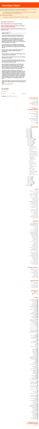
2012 (29, 131)
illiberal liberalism (33, 358)
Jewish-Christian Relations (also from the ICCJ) (34, 210)
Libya (35, 374)
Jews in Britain (34, 368)
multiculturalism (33, 385)
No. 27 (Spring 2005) (33, 113)
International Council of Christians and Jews (34, 207)
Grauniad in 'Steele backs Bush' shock (33, 172)
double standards (34, 338)
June (30, 176)
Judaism (35, 369)
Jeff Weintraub (35, 264)
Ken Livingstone (33, 370)
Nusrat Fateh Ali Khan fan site (34, 277)
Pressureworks (35, 104)
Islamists (34, 362)
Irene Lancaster (35, 248)
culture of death (33, 335)
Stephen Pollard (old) (33, 255)
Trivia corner (31, 173)
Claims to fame (32, 168)
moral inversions (33, 381)
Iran (35, 360)
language (35, 371)
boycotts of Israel (33, 313)
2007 (29, 137)
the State (35, 415)
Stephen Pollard (34, 254)
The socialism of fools (33, 155)
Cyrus (5, 84)
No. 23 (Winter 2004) (33, 119)
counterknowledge (34, 332)
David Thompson (34, 263)
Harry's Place (35, 240)
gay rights (35, 348)
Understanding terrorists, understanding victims (32, 158)
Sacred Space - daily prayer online (33, 285)
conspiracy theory (33, 331)
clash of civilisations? (33, 328)
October (31, 141)
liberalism (35, 373)
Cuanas (36, 229)
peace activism (33, 396)
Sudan (34, 409)
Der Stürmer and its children (33, 167)
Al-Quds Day (34, 304)
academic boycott (33, 300)
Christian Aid (35, 193)
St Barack (35, 408)
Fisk (36, 345)
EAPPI (35, 340)
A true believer (32, 169)
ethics (35, 344)
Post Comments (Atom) (12, 96)
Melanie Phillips (35, 253)
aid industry (34, 303)
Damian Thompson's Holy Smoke (34, 262)
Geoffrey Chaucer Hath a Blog (34, 273)
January (31, 183)
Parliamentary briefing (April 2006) (34, 102)
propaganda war (33, 400)
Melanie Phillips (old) (33, 252)
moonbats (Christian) (33, 379)
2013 (29, 130)
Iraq (36, 361)
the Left (34, 413)
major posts (33, 375)
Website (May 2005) (34, 103)
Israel (35, 363)
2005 (29, 185)
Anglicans (34, 305)
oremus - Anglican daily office (34, 283)
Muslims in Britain (34, 386)
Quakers (35, 401)
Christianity (34, 317)
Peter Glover (35, 239)
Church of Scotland (34, 325)
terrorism (34, 410)
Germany (34, 349)
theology (35, 416)
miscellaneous (9, 84)
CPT (36, 334)
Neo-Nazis (34, 391)
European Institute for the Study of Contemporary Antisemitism (34, 199)
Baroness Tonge (32, 309)
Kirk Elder (36, 275)
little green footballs (34, 247)
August (30, 144)
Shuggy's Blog (35, 257)
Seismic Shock (35, 256)
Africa (35, 302)
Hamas (34, 353)
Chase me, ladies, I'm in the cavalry (34, 270)
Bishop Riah (34, 312)
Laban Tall (36, 260)
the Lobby (34, 414)
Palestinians (33, 395)
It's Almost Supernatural (35, 243)
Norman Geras (35, 237)
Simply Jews (35, 259)
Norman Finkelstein (34, 393)
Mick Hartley (35, 244)
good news (34, 350)
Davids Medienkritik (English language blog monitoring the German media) (34, 234)
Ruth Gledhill (35, 238)
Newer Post (3, 93)
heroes (35, 354)
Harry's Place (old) (34, 241)
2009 (29, 135)
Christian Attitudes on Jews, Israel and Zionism (33, 225)
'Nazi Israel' (34, 299)
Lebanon (34, 372)
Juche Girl (36, 274)
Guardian (34, 351)
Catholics (34, 314)
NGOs (35, 392)
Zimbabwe (34, 419)
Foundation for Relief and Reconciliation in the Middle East (33, 202)
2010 (29, 133)
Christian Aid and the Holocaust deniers (33, 154)
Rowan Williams (33, 406)
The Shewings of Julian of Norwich (34, 287)
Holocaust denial (33, 356)
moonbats (34, 378)
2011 (29, 132)
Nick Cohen (35, 228)
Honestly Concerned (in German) (34, 205)
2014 (29, 128)
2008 (29, 136)
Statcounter (35, 425)
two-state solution (33, 417)
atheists (35, 308)
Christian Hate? (11, 5)
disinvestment (34, 337)
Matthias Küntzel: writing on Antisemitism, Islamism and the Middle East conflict (34, 214)
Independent (33, 359)
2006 (29, 184)
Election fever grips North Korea (33, 147)
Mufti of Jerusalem (34, 383)
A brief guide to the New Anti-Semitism (33, 152)
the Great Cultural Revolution (34, 412)
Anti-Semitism (33, 307)
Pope (35, 399)
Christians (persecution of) (34, 319)
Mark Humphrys (34, 245)
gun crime (35, 352)
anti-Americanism (33, 306)
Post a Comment (5, 91)
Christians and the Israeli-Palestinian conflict (34, 321)
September (31, 142)
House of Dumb (35, 236)
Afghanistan (34, 301)
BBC (35, 310)
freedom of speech (34, 346)
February (31, 181)
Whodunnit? (31, 161)
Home (13, 93)
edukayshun (34, 341)
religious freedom (33, 405)
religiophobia (33, 404)
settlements (34, 407)
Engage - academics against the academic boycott (33, 195)
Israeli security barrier (35, 367)
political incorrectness (34, 398)
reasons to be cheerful (35, 403)
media (35, 376)
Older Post (24, 93)
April (30, 179)
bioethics (35, 311)
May (30, 178)
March (30, 180)
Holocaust (35, 355)
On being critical (32, 162)
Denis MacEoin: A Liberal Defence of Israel (34, 250)
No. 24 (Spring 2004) (33, 118)
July (30, 145)
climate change (33, 330)
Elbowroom (35, 271)
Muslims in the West (34, 389)
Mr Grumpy (35, 293)
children (35, 315)
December (31, 138)
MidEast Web (35, 217)
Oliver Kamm (35, 246)
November (31, 140)
